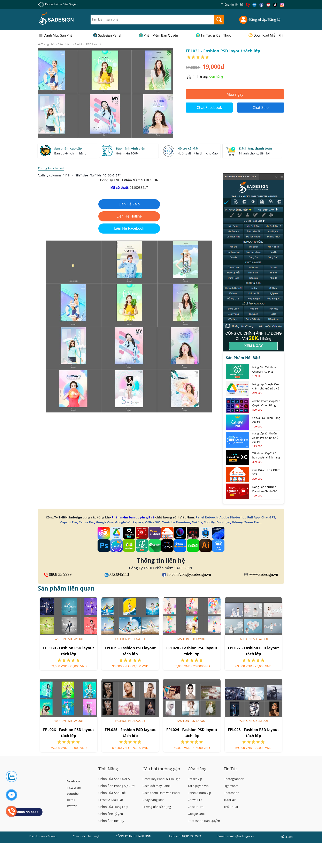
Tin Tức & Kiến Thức (216, 35)
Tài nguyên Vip (198, 786)
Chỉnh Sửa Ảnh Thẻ (112, 793)
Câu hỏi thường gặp (161, 769)
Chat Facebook (209, 107)
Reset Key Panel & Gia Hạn (162, 779)
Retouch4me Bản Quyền (61, 4)
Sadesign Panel (109, 35)
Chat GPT (268, 517)
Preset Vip (195, 779)
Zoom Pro (251, 522)
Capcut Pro (68, 522)
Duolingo (223, 522)
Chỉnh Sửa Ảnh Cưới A (114, 779)
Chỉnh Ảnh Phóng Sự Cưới (116, 786)
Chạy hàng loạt (153, 800)
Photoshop (231, 793)
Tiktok (71, 800)
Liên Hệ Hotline (129, 216)
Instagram (74, 787)
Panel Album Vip (199, 793)
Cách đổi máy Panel (156, 786)
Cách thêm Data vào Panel (161, 793)
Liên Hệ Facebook (129, 228)
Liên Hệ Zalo (129, 204)
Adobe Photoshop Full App (239, 517)
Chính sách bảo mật (86, 836)
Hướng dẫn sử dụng (157, 807)
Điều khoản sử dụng (42, 836)
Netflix (197, 522)
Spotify (209, 522)
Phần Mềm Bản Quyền (161, 35)
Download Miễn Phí (268, 35)
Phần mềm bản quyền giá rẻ (133, 517)
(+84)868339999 (190, 836)
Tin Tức (230, 769)
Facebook (73, 781)
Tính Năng (108, 769)
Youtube (73, 793)
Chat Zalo (260, 107)
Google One (105, 522)
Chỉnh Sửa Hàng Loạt (113, 807)
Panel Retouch (207, 517)
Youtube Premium (176, 522)
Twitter (72, 806)
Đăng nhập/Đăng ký (260, 19)
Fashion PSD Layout (69, 639)
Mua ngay (235, 94)
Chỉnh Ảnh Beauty (111, 821)
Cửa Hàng (197, 769)
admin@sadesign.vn (240, 836)
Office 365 (152, 522)
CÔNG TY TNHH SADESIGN (133, 836)
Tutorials (230, 800)
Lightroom (231, 786)
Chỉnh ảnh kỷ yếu (110, 814)
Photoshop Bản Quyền (204, 821)
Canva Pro (86, 522)
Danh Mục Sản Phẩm (60, 35)
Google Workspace (129, 522)
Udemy (237, 522)
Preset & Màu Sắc (110, 800)
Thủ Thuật (231, 807)
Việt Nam (286, 837)
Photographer (234, 779)
